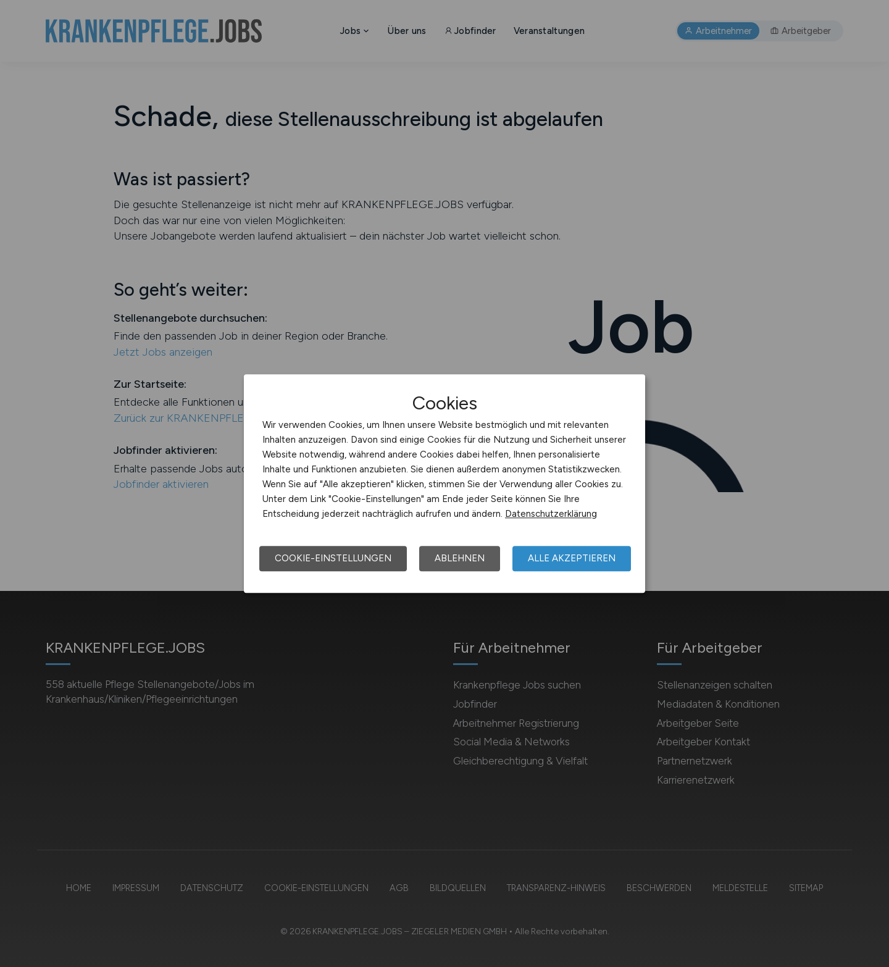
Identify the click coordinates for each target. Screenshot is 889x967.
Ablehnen (460, 558)
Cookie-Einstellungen (333, 558)
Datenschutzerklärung (551, 513)
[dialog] (444, 483)
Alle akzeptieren (572, 558)
